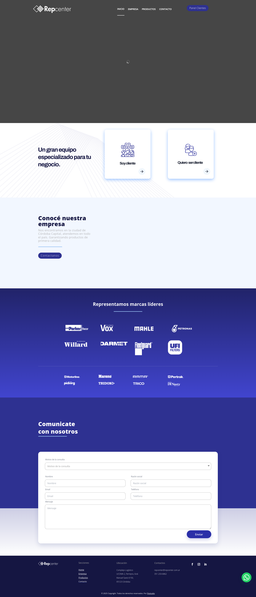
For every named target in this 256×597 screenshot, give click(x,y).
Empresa (133, 9)
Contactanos (50, 255)
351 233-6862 (160, 573)
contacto (165, 9)
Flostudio (151, 593)
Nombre (49, 476)
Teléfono (135, 489)
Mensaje (49, 501)
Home (81, 569)
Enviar (199, 534)
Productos (149, 9)
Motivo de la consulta (55, 459)
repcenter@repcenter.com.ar (167, 570)
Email (47, 489)
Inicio (120, 8)
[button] (246, 577)
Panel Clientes (197, 8)
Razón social (136, 476)
